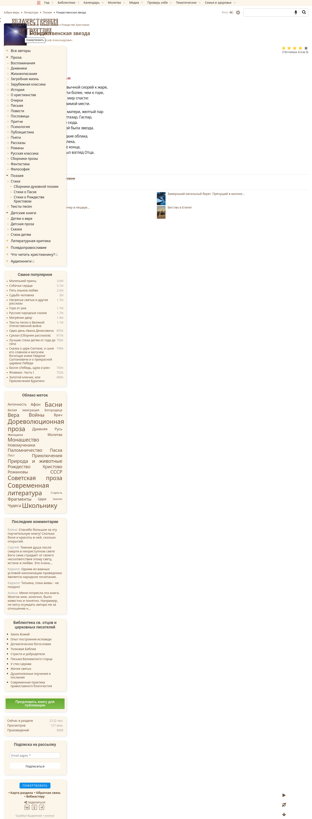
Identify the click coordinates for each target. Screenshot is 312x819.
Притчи (47, 117)
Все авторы (52, 50)
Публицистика (52, 127)
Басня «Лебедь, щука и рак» (60, 352)
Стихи (149, 25)
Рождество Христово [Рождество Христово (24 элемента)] (66, 451)
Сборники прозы (54, 152)
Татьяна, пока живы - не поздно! (64, 569)
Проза (47, 57)
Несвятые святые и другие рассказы (59, 286)
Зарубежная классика (57, 83)
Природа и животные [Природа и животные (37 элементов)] (66, 445)
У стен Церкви (51, 649)
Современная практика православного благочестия (62, 669)
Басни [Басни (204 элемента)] (84, 389)
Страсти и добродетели (58, 639)
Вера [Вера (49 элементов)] (44, 400)
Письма (47, 102)
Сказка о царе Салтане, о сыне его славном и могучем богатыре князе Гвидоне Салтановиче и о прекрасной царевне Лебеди (62, 341)
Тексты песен (51, 193)
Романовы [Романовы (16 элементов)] (49, 456)
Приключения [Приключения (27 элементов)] (78, 440)
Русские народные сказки (59, 298)
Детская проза (52, 210)
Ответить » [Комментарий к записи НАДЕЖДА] (123, 412)
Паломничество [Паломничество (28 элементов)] (56, 435)
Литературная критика (61, 225)
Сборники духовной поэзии (65, 178)
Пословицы (50, 112)
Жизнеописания (53, 73)
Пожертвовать (117, 295)
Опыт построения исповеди (61, 624)
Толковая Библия (54, 634)
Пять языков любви (54, 275)
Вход (196, 12)
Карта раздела (52, 777)
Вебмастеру (66, 781)
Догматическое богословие (61, 629)
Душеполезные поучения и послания (61, 660)
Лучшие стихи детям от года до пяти (63, 327)
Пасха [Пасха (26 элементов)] (87, 435)
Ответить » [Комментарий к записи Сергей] (115, 358)
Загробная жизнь (54, 78)
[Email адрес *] (66, 740)
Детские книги (54, 199)
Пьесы (46, 132)
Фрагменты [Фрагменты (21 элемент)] (50, 484)
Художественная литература (66, 27)
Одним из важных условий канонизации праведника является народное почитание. (66, 558)
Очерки (47, 97)
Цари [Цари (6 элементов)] (73, 484)
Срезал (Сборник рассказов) (60, 320)
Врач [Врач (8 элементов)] (89, 399)
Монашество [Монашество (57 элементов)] (54, 424)
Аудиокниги (52, 245)
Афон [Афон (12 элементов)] (66, 389)
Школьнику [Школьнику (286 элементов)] (70, 490)
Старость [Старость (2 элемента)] (87, 477)
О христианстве (53, 93)
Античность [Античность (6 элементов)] (48, 389)
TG (200, 303)
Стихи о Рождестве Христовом (174, 25)
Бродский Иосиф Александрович (155, 40)
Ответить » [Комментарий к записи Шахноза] (115, 395)
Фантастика (50, 157)
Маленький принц (53, 266)
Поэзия (138, 25)
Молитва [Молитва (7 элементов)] (85, 419)
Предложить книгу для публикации (65, 688)
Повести (48, 107)
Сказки (47, 215)
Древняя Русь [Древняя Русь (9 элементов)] (78, 413)
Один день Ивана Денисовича (62, 315)
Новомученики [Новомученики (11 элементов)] (52, 429)
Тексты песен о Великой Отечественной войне (57, 309)
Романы (47, 142)
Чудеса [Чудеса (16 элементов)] (45, 490)
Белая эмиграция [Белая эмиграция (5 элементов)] (54, 395)
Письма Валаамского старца (62, 644)
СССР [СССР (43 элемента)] (87, 456)
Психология (50, 122)
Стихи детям (51, 219)
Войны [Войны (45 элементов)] (67, 399)
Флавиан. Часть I (52, 357)
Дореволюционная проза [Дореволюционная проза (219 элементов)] (67, 410)
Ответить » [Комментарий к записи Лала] (115, 433)
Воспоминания (53, 63)
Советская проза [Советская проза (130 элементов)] (66, 463)
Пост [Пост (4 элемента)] (42, 440)
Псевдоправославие (59, 232)
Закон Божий (50, 619)
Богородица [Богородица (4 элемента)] (84, 395)
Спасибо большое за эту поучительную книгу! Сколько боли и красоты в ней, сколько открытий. (63, 520)
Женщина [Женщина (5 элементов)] (46, 419)
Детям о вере (51, 205)
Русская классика (54, 147)
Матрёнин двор (51, 302)
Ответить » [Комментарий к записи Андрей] (115, 375)
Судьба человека (52, 280)
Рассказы (48, 137)
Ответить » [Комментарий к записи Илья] (115, 341)
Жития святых (51, 653)
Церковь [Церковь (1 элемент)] (88, 484)
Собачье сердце (51, 270)
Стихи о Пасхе (55, 183)
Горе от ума (48, 293)
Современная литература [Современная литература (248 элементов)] (59, 474)
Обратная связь (79, 777)
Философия (50, 162)
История (48, 88)
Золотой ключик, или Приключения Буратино (57, 364)
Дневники (49, 68)
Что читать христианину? (64, 238)
